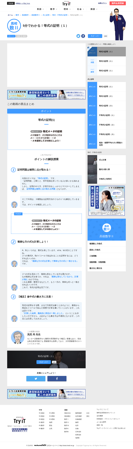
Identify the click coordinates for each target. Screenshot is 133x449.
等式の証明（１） (106, 52)
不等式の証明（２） (107, 125)
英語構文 (67, 416)
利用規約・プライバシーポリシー (108, 419)
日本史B (78, 432)
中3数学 (41, 428)
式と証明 (91, 79)
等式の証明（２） (106, 96)
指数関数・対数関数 (97, 262)
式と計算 (102, 160)
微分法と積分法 (95, 268)
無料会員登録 (118, 3)
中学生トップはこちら (23, 3)
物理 (76, 422)
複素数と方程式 (95, 244)
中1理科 (52, 413)
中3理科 (52, 419)
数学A (66, 428)
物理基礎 (78, 413)
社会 (79, 9)
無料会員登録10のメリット (106, 413)
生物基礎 (78, 419)
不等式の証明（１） (107, 115)
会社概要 (100, 416)
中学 (40, 410)
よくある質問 (101, 422)
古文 (87, 413)
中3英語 (41, 419)
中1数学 (41, 422)
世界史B (78, 435)
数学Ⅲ (66, 425)
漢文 (87, 416)
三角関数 (93, 256)
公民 (50, 428)
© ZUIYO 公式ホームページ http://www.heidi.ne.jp (50, 445)
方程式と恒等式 (105, 179)
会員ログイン (102, 3)
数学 (52, 9)
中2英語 (41, 416)
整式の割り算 (104, 169)
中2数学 (41, 425)
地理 (50, 422)
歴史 (50, 425)
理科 (66, 9)
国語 (93, 9)
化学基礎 (78, 416)
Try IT (66, 3)
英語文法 (67, 413)
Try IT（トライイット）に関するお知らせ (111, 428)
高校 (65, 410)
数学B (66, 432)
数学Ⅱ (66, 422)
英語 (39, 9)
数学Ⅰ (66, 419)
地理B (77, 438)
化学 (76, 425)
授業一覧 (100, 425)
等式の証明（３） (106, 106)
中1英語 (41, 413)
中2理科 (52, 416)
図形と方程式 (94, 250)
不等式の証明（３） (107, 134)
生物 (76, 428)
